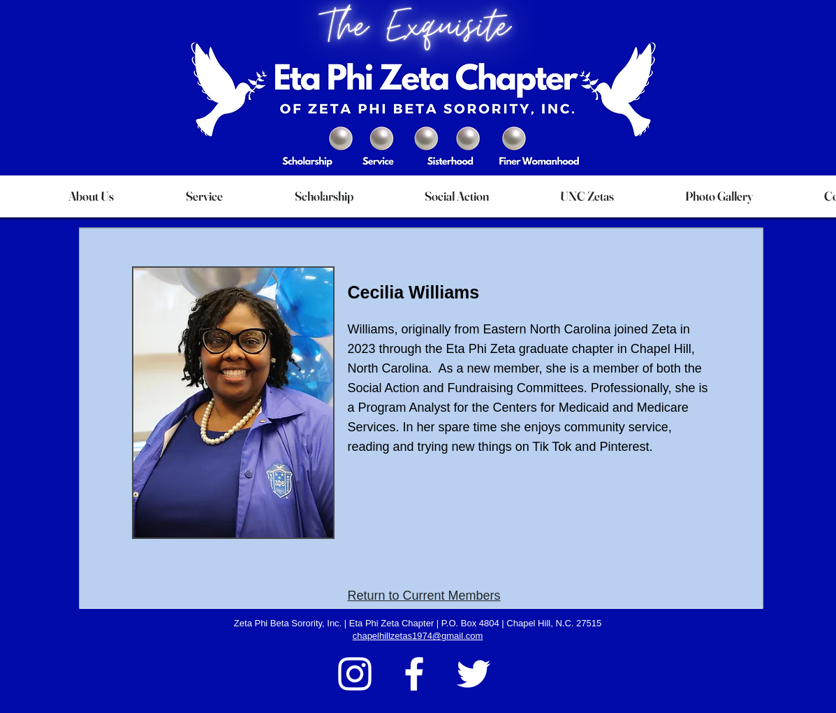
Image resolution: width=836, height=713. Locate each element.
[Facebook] (414, 673)
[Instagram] (354, 673)
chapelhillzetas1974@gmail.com (418, 636)
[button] (91, 196)
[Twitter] (473, 673)
